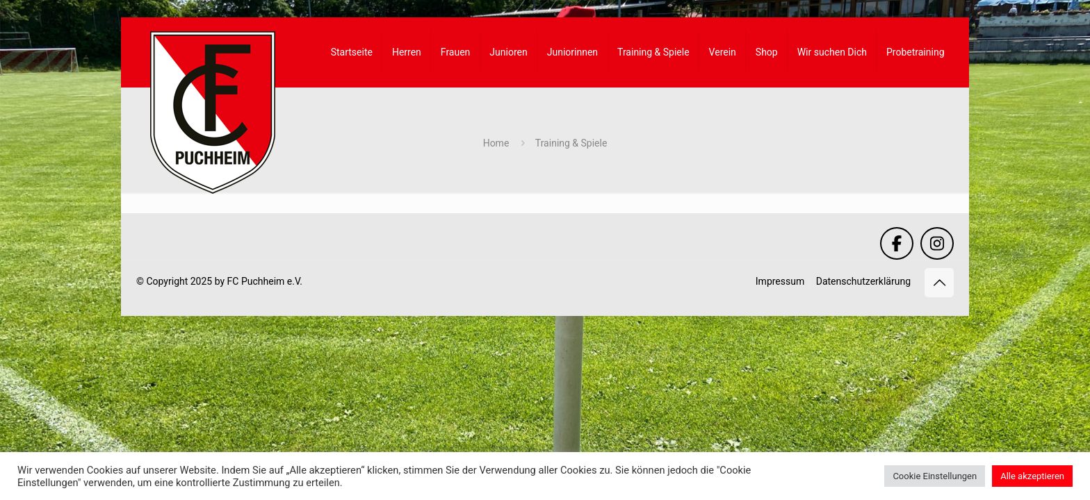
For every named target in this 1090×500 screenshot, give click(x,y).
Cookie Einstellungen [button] (935, 476)
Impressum (780, 281)
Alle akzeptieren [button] (1032, 476)
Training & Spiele (571, 143)
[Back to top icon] (939, 282)
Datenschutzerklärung (863, 281)
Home (496, 143)
